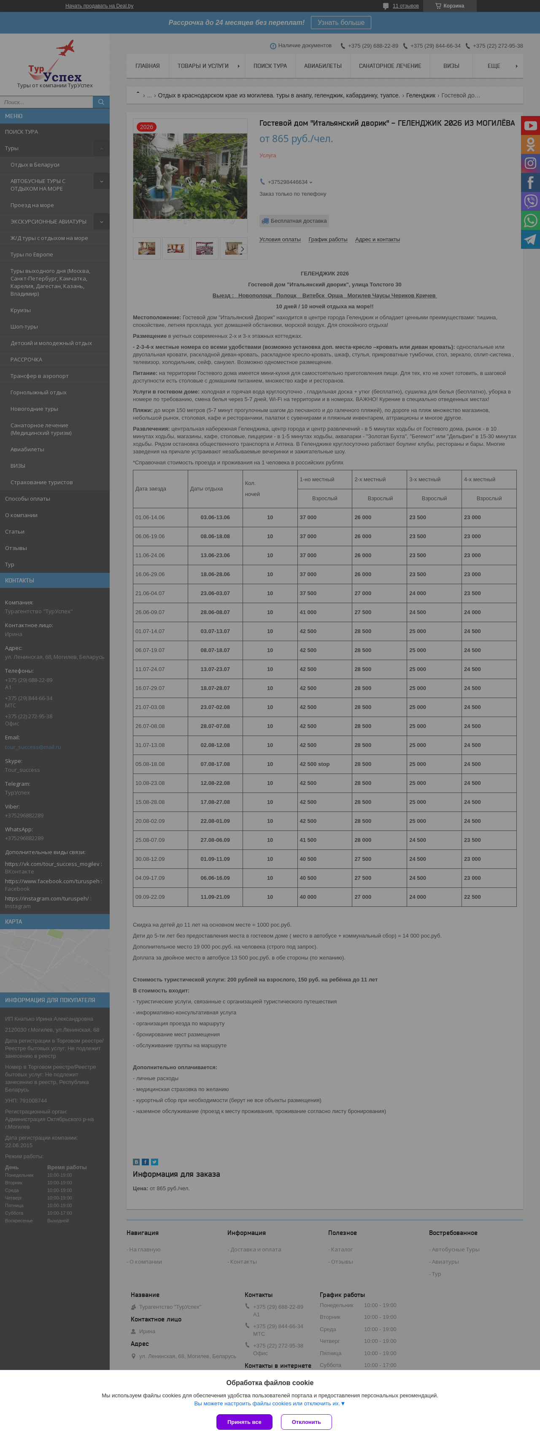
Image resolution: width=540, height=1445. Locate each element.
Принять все (244, 1422)
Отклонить (306, 1422)
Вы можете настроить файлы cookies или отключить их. (267, 1403)
